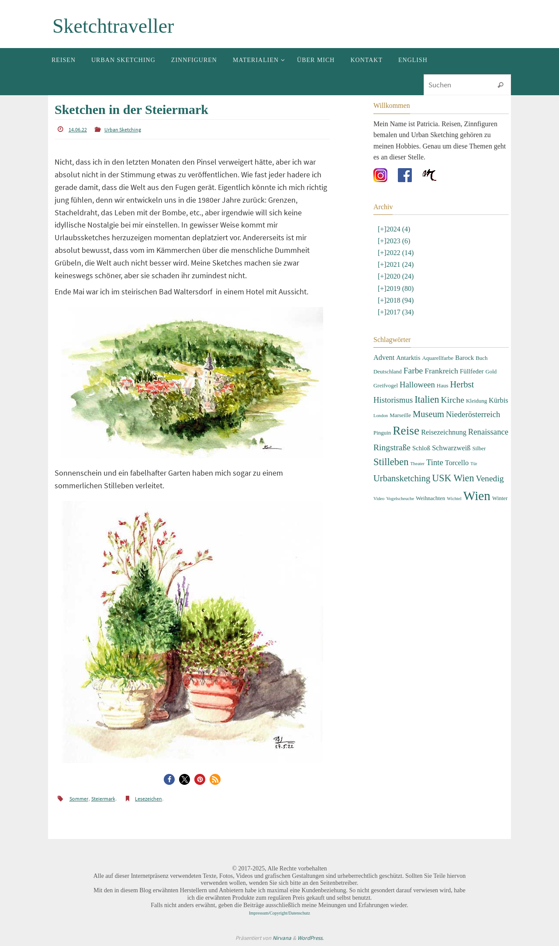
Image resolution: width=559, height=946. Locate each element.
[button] (169, 779)
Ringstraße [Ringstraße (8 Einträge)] (392, 447)
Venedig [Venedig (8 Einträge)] (490, 478)
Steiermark (103, 798)
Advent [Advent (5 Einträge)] (383, 357)
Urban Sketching (122, 129)
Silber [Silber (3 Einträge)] (479, 448)
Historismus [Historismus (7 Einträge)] (393, 399)
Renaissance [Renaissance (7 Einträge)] (488, 431)
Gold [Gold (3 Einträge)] (491, 371)
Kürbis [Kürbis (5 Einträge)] (498, 400)
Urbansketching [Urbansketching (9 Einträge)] (401, 478)
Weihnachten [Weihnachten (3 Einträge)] (430, 498)
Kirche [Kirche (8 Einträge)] (452, 399)
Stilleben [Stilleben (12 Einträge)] (391, 461)
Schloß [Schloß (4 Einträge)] (421, 448)
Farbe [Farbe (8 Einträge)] (413, 370)
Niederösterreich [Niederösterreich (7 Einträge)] (473, 414)
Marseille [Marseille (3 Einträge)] (400, 415)
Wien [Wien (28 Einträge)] (476, 496)
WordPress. (310, 938)
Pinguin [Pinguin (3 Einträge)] (382, 432)
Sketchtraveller (113, 26)
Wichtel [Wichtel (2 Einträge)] (454, 498)
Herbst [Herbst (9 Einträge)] (462, 384)
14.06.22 (78, 129)
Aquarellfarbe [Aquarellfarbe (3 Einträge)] (437, 358)
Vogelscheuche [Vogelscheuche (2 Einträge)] (400, 498)
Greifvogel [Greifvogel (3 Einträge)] (385, 385)
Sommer (78, 798)
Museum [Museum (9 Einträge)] (428, 414)
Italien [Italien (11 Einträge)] (426, 399)
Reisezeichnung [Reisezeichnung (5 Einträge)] (443, 432)
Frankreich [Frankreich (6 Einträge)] (441, 370)
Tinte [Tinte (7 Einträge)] (434, 462)
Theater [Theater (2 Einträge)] (418, 463)
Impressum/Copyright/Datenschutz (279, 913)
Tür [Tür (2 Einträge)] (473, 463)
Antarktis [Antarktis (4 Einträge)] (408, 357)
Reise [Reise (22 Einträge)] (406, 430)
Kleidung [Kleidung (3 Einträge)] (476, 400)
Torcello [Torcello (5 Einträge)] (457, 463)
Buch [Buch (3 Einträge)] (481, 358)
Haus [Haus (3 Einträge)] (443, 385)
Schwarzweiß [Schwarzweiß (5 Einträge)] (451, 448)
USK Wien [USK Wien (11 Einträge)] (453, 478)
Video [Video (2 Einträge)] (378, 498)
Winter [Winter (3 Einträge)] (499, 498)
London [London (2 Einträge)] (380, 415)
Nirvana (282, 938)
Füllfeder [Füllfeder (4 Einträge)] (471, 371)
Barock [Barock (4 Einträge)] (464, 357)
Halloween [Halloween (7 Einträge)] (417, 384)
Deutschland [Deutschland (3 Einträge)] (387, 371)
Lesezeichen (148, 798)
